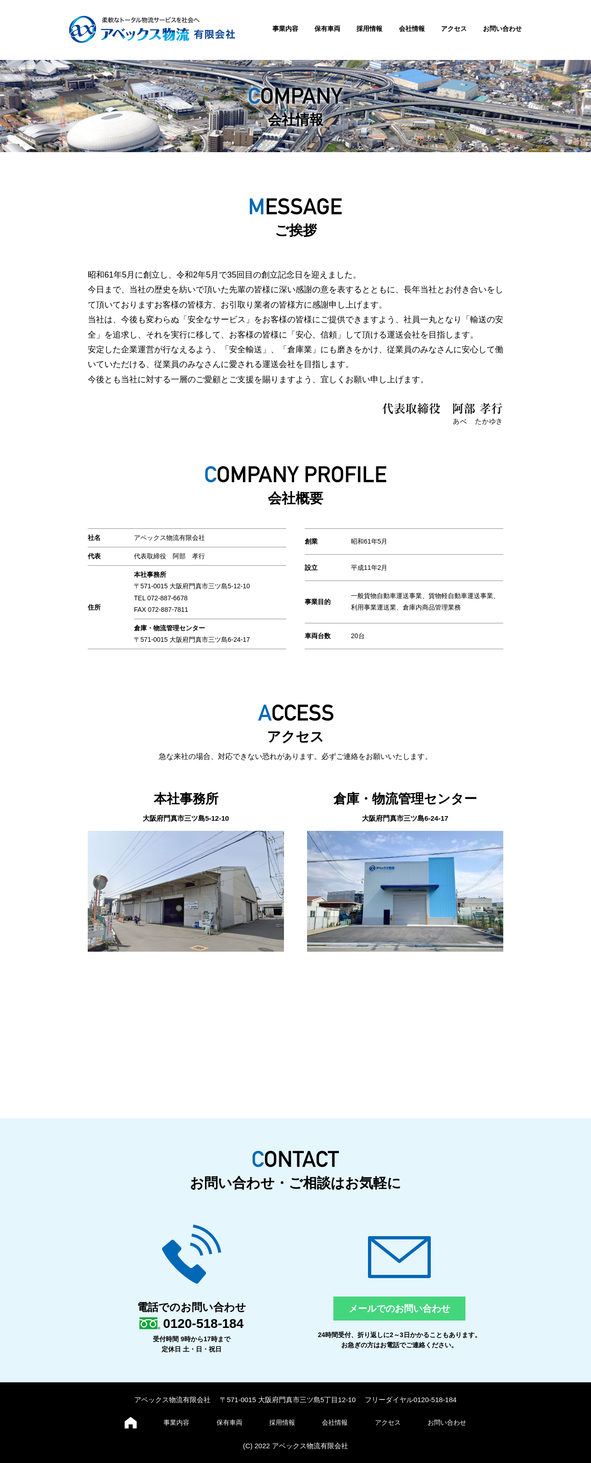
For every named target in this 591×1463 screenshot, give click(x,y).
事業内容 (285, 28)
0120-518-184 (203, 1323)
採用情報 (369, 28)
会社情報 (412, 28)
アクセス (454, 28)
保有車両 (327, 28)
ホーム (131, 1422)
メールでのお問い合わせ (399, 1308)
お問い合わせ (502, 28)
